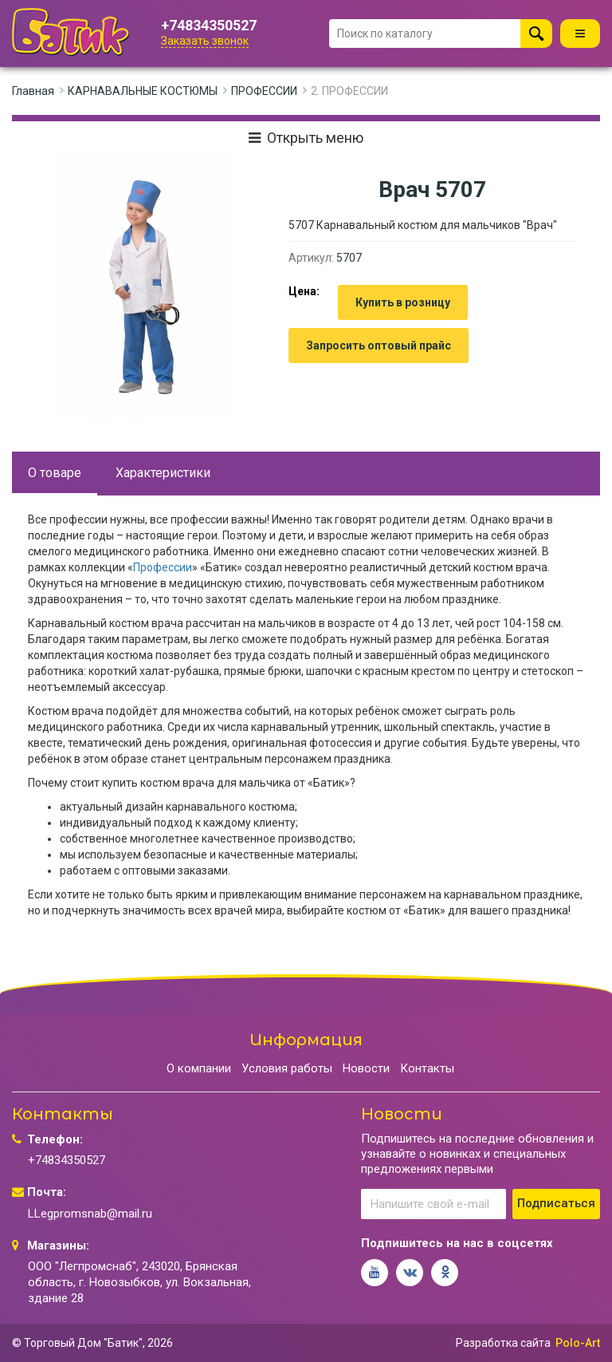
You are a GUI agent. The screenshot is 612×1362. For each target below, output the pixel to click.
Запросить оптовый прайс (378, 345)
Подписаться (556, 1203)
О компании (199, 1068)
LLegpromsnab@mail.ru (90, 1213)
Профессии (162, 567)
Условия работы (286, 1068)
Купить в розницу (402, 302)
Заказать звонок (205, 40)
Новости (366, 1068)
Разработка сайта (503, 1342)
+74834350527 (209, 25)
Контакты (427, 1068)
